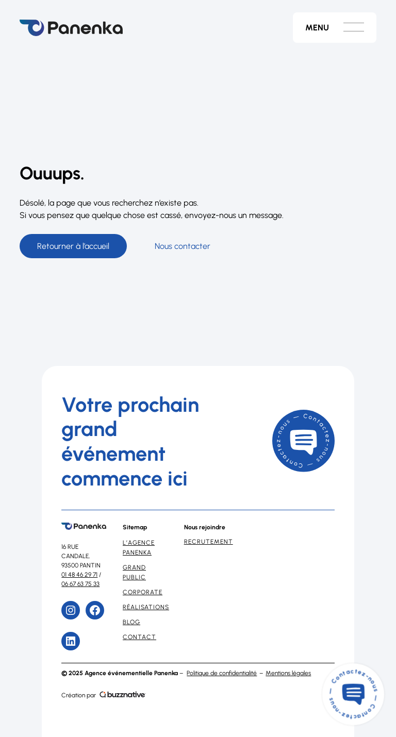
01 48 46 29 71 (79, 574)
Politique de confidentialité (222, 673)
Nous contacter (182, 246)
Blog (131, 622)
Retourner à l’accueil (73, 246)
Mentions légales (288, 673)
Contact (139, 637)
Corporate (142, 592)
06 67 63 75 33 (80, 584)
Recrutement (208, 541)
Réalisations (146, 607)
